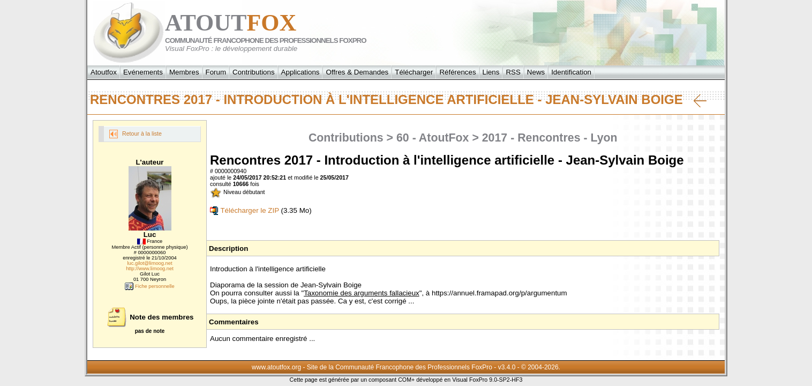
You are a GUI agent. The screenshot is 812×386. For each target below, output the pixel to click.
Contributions (253, 72)
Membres (184, 72)
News (536, 72)
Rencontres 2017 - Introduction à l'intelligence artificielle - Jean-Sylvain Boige (398, 99)
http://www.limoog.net (150, 268)
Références (457, 72)
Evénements (143, 72)
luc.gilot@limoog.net (149, 263)
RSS (513, 72)
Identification (571, 72)
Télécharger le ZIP (244, 210)
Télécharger (414, 72)
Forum (216, 72)
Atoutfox (104, 72)
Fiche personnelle (149, 286)
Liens (491, 72)
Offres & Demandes (357, 72)
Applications (300, 72)
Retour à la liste (135, 134)
